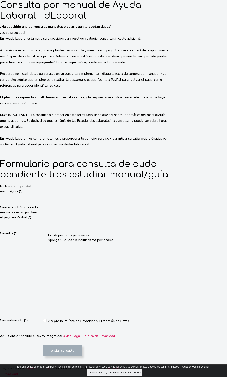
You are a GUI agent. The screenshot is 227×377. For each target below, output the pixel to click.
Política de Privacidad (98, 336)
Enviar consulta (62, 350)
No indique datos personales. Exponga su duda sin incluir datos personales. (106, 269)
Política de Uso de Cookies (195, 366)
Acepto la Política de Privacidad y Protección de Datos (88, 321)
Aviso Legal (72, 336)
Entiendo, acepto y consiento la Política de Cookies (114, 372)
